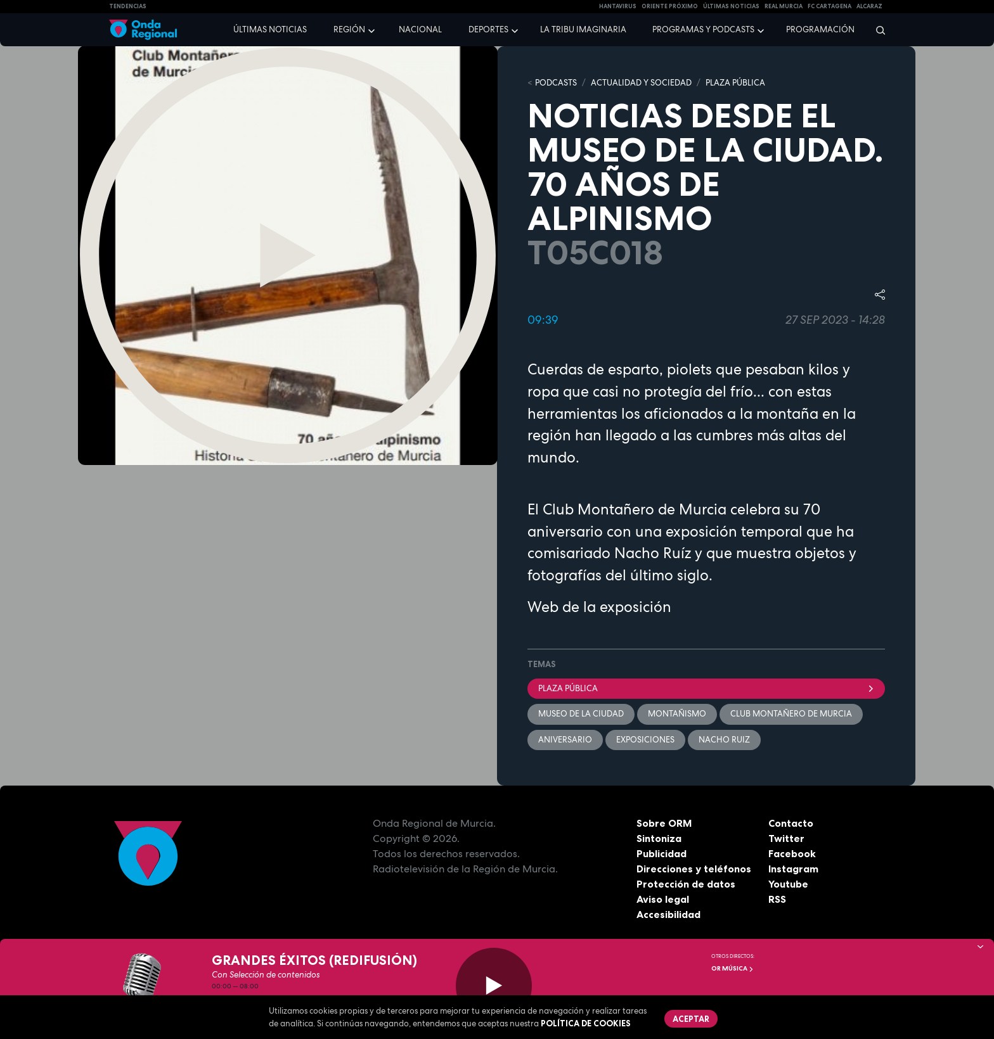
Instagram (793, 868)
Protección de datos (685, 883)
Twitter (786, 838)
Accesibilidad (668, 914)
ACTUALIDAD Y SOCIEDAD (641, 82)
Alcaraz (869, 6)
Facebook (792, 853)
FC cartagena (829, 6)
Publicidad (661, 853)
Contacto (790, 823)
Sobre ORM (664, 823)
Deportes (488, 29)
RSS (777, 899)
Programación (820, 29)
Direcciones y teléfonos (694, 868)
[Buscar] (876, 29)
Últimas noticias (270, 29)
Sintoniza (658, 838)
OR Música (732, 968)
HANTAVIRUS (617, 6)
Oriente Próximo (670, 6)
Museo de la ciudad (581, 713)
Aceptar (691, 1019)
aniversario (565, 739)
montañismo (677, 713)
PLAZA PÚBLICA (735, 82)
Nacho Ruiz (724, 739)
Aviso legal (662, 899)
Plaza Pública (706, 688)
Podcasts (556, 82)
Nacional (420, 29)
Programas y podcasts (703, 29)
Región (349, 29)
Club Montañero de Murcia (791, 713)
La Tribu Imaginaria (583, 29)
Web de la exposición (599, 606)
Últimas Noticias (731, 6)
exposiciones (645, 739)
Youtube (788, 883)
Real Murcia (784, 6)
